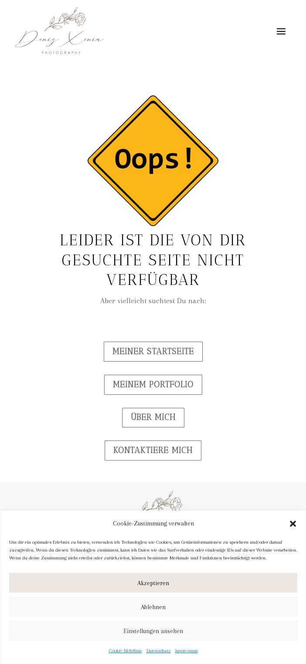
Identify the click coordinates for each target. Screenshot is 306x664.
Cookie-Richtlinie (125, 651)
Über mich (153, 417)
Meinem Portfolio (153, 384)
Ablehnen (153, 606)
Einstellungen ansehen (153, 630)
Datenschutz (158, 651)
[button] (293, 523)
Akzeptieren (153, 582)
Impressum (186, 651)
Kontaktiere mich (153, 450)
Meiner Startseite (153, 351)
